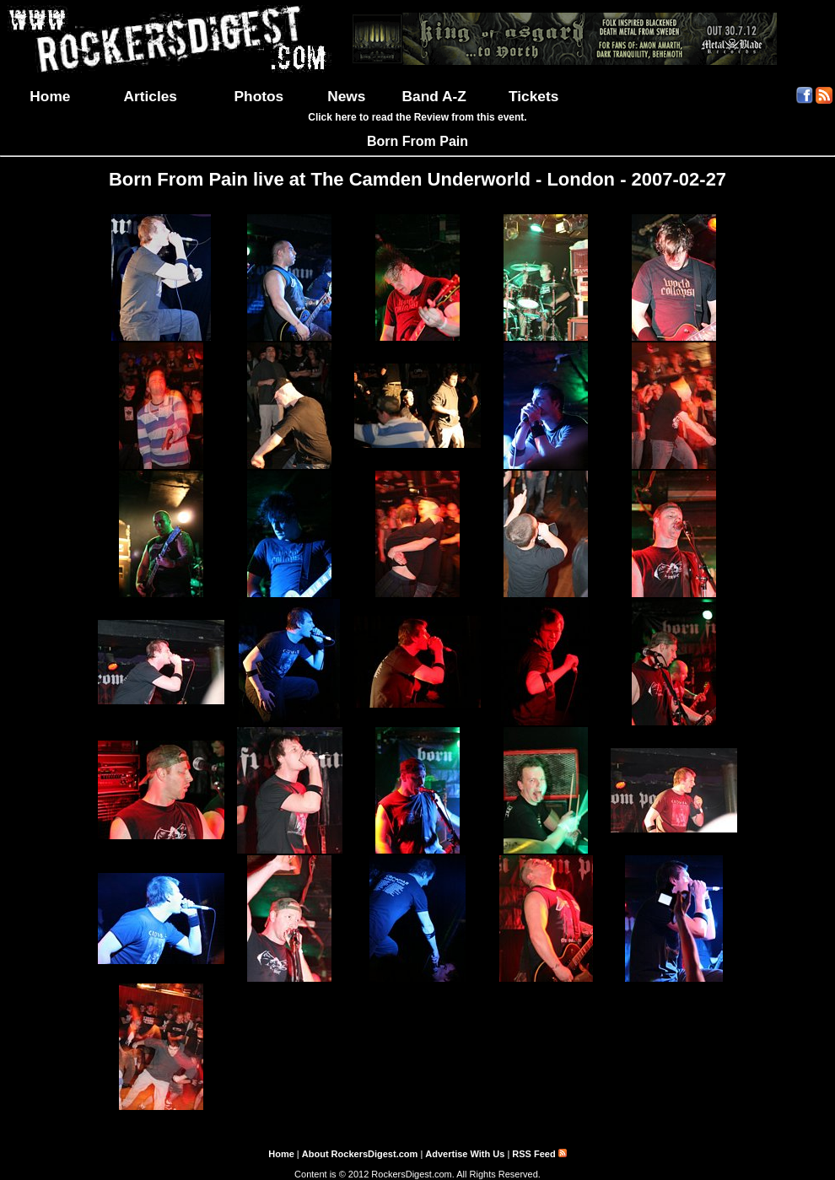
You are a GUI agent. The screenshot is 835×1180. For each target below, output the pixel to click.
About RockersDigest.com (360, 1154)
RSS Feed (539, 1154)
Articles (150, 96)
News (346, 96)
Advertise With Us (464, 1154)
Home (50, 96)
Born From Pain (417, 141)
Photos (259, 96)
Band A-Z (434, 96)
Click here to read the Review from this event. (417, 117)
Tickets (533, 96)
